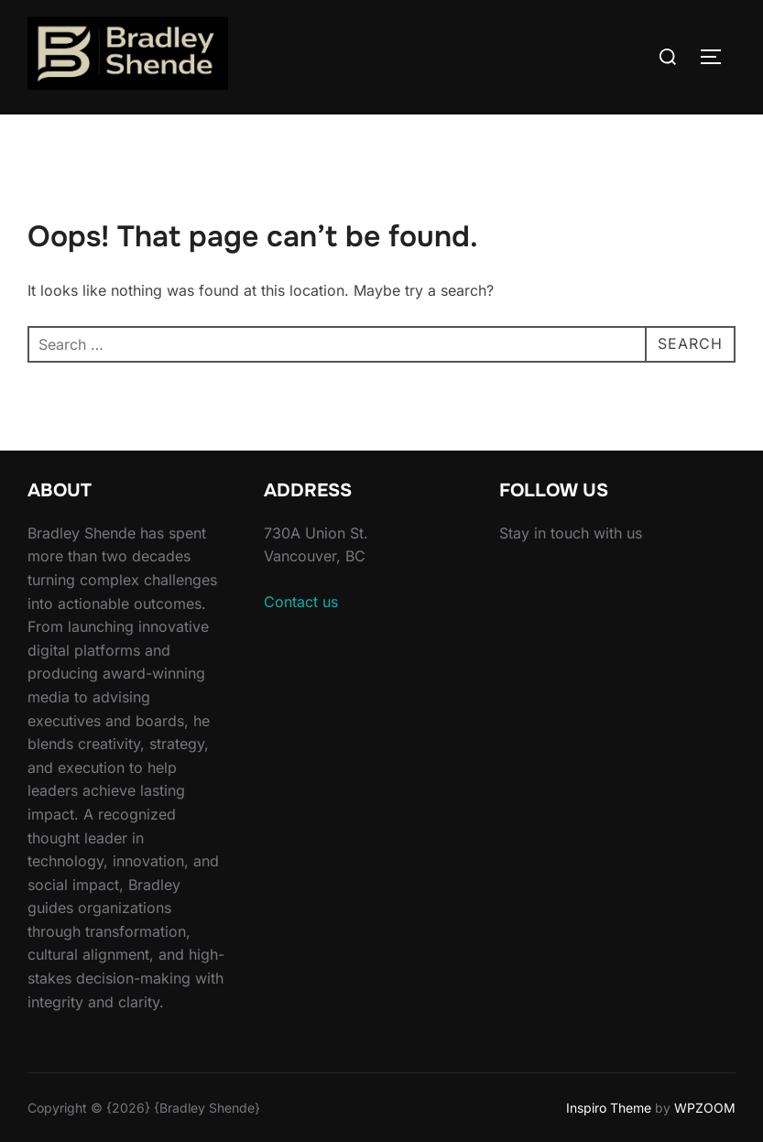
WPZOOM (705, 1107)
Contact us (301, 602)
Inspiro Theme (608, 1107)
